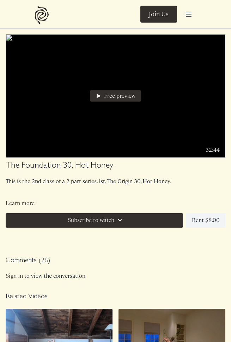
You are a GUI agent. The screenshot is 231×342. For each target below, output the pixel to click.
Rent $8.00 (206, 220)
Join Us (159, 14)
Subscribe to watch (96, 220)
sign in (14, 276)
